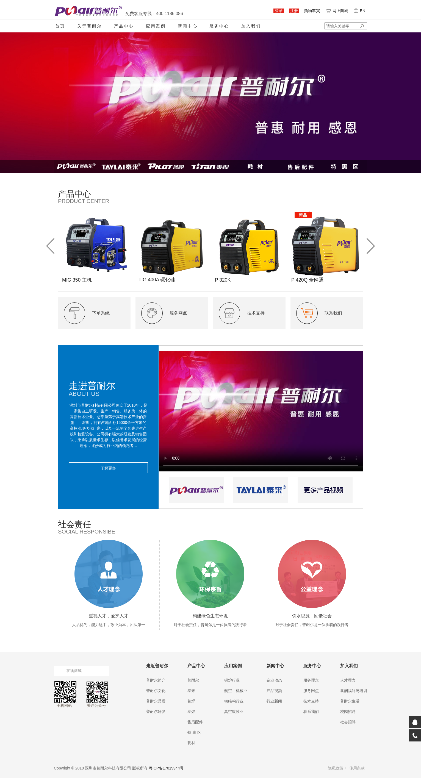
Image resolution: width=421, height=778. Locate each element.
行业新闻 (274, 701)
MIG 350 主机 (77, 280)
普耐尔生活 (349, 701)
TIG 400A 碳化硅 (157, 279)
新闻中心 (188, 26)
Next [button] (370, 246)
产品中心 (124, 26)
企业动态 (274, 680)
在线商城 (74, 671)
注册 (294, 11)
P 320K (223, 280)
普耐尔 (193, 680)
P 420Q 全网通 (307, 280)
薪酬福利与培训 (353, 691)
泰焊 (191, 712)
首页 (60, 26)
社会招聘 (348, 722)
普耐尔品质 (155, 701)
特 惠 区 (194, 732)
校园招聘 (348, 712)
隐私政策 (335, 768)
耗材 (191, 743)
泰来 (191, 691)
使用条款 (357, 768)
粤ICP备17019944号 (166, 768)
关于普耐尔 (89, 26)
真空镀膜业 (233, 712)
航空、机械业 (235, 691)
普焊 (191, 701)
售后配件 (195, 722)
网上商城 (336, 11)
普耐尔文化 (155, 691)
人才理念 (348, 680)
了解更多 (108, 468)
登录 (278, 11)
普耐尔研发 (155, 712)
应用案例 (156, 26)
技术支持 (311, 701)
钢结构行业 (233, 701)
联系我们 (311, 712)
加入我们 (251, 26)
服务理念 (311, 680)
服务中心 (219, 26)
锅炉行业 (232, 680)
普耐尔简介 (155, 680)
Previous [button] (50, 246)
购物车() (312, 10)
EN (359, 11)
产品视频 (274, 691)
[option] (96, 246)
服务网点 (311, 691)
